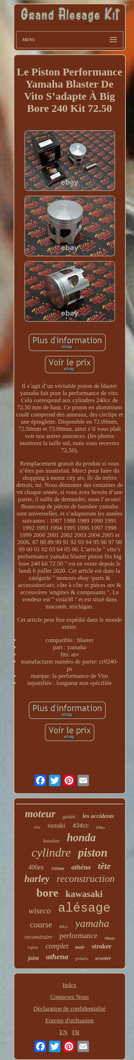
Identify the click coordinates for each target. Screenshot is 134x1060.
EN (63, 1032)
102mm (57, 868)
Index (69, 985)
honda (81, 837)
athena (57, 956)
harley (37, 878)
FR (76, 1032)
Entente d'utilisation (69, 1020)
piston (93, 852)
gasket (69, 816)
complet (56, 946)
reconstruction (86, 878)
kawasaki (84, 894)
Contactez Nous (69, 997)
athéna (81, 867)
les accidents (98, 816)
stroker (102, 946)
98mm (109, 938)
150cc (100, 827)
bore (47, 892)
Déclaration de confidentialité (69, 1008)
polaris (81, 958)
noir (80, 947)
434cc (81, 825)
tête (104, 866)
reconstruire (38, 937)
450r (37, 827)
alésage (84, 908)
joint (33, 958)
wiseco (40, 910)
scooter (103, 958)
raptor (33, 947)
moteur (40, 813)
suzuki (56, 825)
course (41, 924)
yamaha (92, 923)
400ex (36, 867)
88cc (63, 926)
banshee (51, 841)
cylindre (51, 852)
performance (78, 935)
